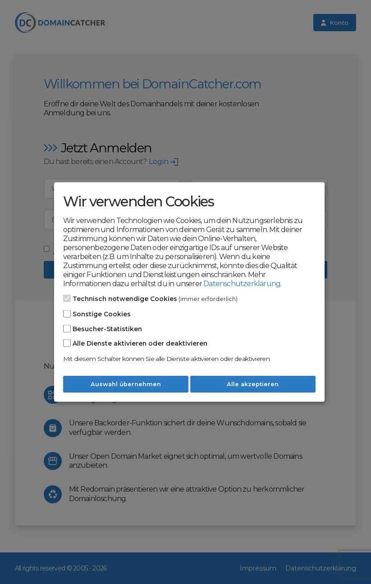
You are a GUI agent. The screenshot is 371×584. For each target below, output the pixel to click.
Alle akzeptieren (253, 384)
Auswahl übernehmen (126, 384)
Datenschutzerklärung (241, 283)
